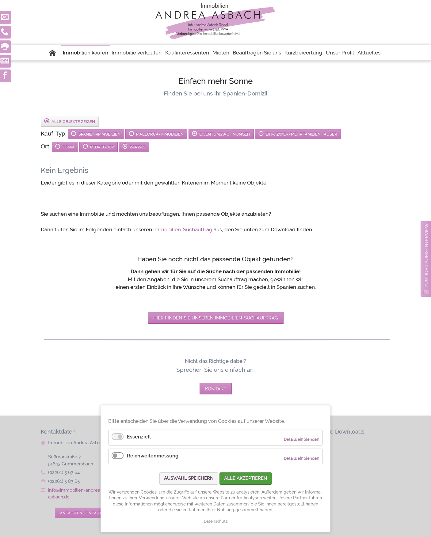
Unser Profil (340, 53)
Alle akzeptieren (245, 478)
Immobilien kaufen (85, 53)
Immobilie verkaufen (137, 53)
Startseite (55, 52)
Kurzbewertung (303, 53)
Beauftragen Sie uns (257, 53)
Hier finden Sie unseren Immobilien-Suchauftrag (215, 317)
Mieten (220, 53)
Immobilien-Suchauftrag (182, 229)
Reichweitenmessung (152, 456)
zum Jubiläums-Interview (426, 255)
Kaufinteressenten (187, 53)
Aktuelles (368, 53)
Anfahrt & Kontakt (80, 512)
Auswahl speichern (189, 478)
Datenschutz (215, 521)
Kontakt (215, 388)
